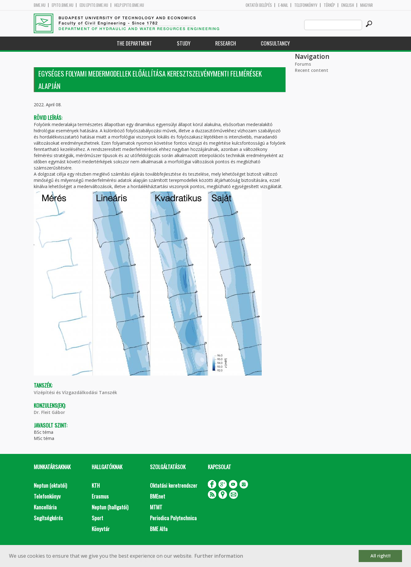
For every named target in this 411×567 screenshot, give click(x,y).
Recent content (311, 70)
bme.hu (40, 5)
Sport (97, 518)
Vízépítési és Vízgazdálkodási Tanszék (75, 392)
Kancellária (45, 507)
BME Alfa (159, 529)
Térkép (329, 5)
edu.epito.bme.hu (94, 5)
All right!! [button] (380, 556)
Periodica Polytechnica (173, 518)
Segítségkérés (48, 518)
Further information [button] (219, 555)
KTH (96, 485)
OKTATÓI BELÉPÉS (259, 5)
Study (183, 43)
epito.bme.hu (62, 5)
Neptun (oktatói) (50, 485)
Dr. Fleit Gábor (49, 412)
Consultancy (275, 43)
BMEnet (157, 496)
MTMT (156, 507)
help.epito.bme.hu (129, 5)
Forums (303, 64)
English (347, 5)
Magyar (366, 5)
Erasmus (100, 496)
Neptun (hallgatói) (110, 507)
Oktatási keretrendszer (173, 485)
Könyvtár (101, 529)
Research (225, 43)
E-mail (283, 5)
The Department (134, 43)
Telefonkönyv (305, 5)
